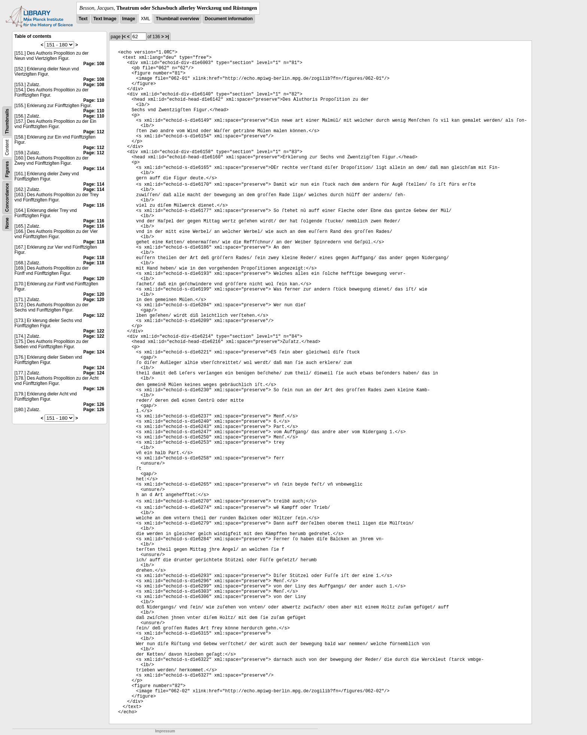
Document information (229, 18)
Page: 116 (93, 205)
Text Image (104, 18)
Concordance (7, 197)
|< (124, 36)
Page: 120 (93, 278)
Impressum (165, 731)
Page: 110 (93, 100)
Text (83, 18)
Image (128, 18)
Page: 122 (93, 315)
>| (167, 36)
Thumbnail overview (177, 18)
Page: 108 (93, 63)
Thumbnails (7, 121)
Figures (7, 169)
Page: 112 (93, 131)
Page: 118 (93, 242)
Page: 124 (93, 352)
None (7, 223)
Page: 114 (93, 168)
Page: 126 (93, 388)
